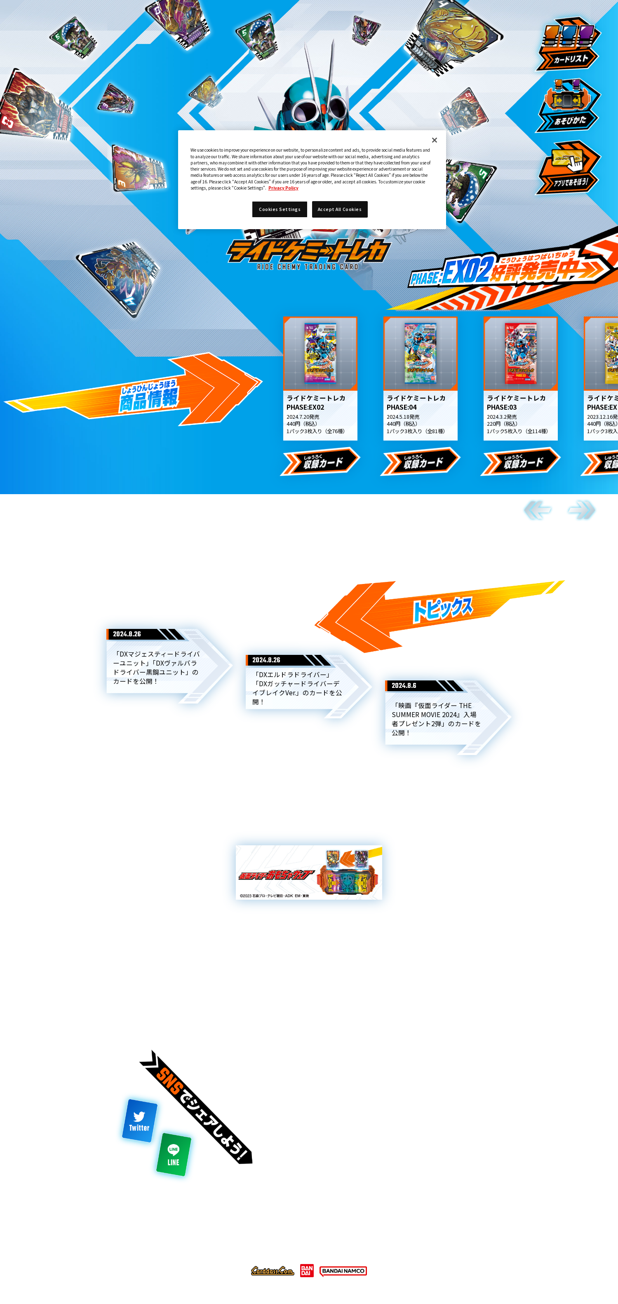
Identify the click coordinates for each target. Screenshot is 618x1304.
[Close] (434, 140)
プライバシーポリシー (282, 1231)
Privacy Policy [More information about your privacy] (283, 188)
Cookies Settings (358, 1231)
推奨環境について (209, 1231)
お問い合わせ (424, 1231)
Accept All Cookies (340, 209)
